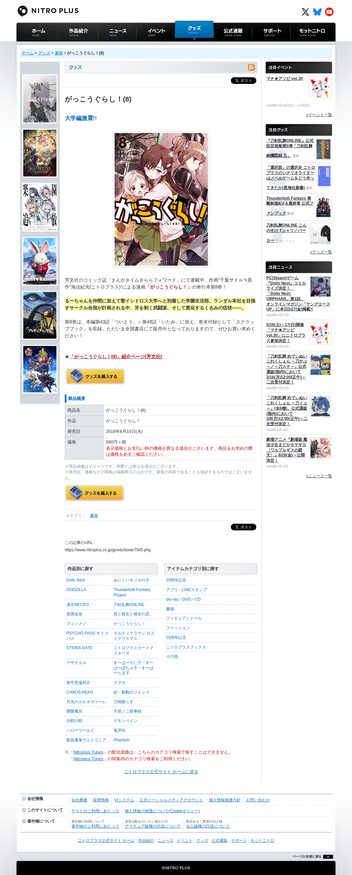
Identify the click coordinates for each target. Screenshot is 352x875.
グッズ (181, 44)
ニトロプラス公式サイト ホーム (36, 48)
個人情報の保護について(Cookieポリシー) (162, 811)
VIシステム (124, 800)
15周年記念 (176, 637)
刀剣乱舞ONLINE (129, 604)
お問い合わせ (258, 800)
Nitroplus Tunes (88, 752)
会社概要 (79, 800)
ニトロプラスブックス (186, 647)
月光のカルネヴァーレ (86, 702)
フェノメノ (76, 623)
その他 (172, 656)
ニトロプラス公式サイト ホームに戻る (161, 771)
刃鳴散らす (123, 702)
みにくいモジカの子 (131, 580)
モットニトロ (303, 44)
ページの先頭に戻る (311, 864)
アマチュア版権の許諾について (153, 826)
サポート (260, 44)
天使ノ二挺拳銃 (127, 711)
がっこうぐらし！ (129, 623)
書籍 (59, 53)
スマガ (120, 682)
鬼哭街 (120, 730)
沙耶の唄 (74, 720)
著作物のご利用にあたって (95, 826)
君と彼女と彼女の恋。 (133, 614)
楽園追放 (74, 614)
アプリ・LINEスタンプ (186, 589)
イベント (145, 44)
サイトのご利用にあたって (95, 811)
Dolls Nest (75, 580)
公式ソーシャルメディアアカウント (171, 800)
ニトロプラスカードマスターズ (133, 650)
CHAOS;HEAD (79, 692)
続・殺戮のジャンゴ (131, 692)
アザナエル (76, 662)
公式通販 (222, 44)
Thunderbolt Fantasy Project (132, 592)
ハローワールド (80, 730)
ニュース (106, 44)
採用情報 (101, 800)
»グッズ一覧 (321, 252)
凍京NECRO (77, 604)
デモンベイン (125, 720)
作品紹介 (66, 44)
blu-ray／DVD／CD (183, 599)
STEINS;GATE (79, 647)
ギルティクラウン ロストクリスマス (134, 636)
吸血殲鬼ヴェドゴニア (86, 740)
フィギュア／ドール (184, 618)
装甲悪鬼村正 (78, 682)
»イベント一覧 (319, 114)
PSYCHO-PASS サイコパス (87, 636)
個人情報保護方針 (225, 800)
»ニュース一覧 (319, 476)
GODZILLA (76, 589)
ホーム (28, 53)
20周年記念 (176, 580)
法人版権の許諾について (208, 826)
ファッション (178, 628)
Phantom (122, 740)
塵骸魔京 (74, 711)
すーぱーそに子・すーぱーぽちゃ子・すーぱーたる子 (133, 667)
